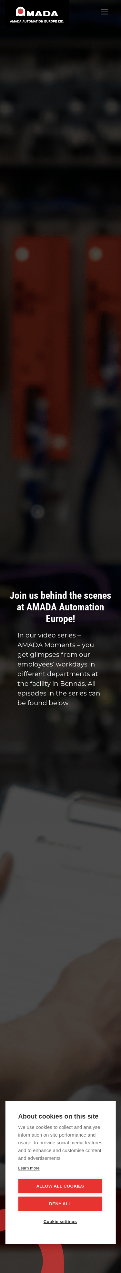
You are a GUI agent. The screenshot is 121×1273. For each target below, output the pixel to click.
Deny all (60, 1203)
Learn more (28, 1168)
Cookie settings (60, 1221)
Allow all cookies (60, 1186)
